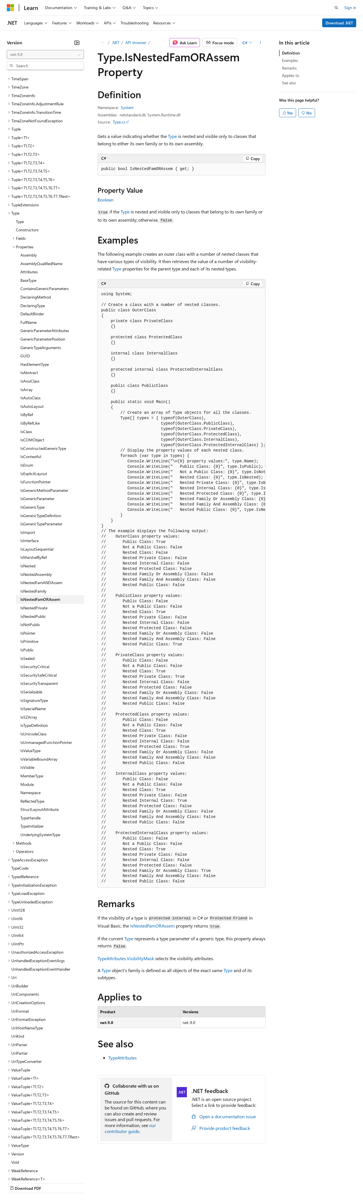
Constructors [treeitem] (27, 180)
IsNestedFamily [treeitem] (33, 541)
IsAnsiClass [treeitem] (29, 331)
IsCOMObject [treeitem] (32, 390)
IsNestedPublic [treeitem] (33, 567)
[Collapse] (77, 42)
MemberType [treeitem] (31, 726)
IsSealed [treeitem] (27, 609)
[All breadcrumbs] (102, 42)
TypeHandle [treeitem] (30, 768)
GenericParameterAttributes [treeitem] (44, 281)
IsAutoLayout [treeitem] (32, 357)
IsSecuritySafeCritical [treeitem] (38, 625)
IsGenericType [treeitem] (32, 457)
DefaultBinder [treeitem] (32, 264)
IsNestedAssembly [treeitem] (36, 525)
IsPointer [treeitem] (27, 583)
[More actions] (260, 42)
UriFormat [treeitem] (20, 961)
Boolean (105, 200)
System (127, 107)
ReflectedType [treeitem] (32, 751)
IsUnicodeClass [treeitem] (33, 684)
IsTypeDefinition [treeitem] (34, 676)
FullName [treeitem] (28, 273)
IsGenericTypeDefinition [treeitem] (40, 466)
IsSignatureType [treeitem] (34, 651)
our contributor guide (130, 1128)
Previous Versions (51, 1182)
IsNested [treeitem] (27, 516)
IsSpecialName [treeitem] (33, 659)
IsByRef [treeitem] (26, 365)
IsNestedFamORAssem (152, 926)
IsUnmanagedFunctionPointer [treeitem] (46, 693)
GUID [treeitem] (25, 306)
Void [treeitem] (15, 1112)
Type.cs (119, 122)
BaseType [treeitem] (28, 231)
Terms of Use (207, 1182)
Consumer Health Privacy (163, 1182)
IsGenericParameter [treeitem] (37, 449)
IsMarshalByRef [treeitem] (33, 508)
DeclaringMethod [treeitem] (35, 247)
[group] (181, 588)
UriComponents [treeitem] (25, 944)
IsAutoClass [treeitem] (30, 348)
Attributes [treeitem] (29, 222)
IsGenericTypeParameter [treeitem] (41, 474)
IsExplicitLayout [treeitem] (33, 424)
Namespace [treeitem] (30, 743)
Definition (291, 53)
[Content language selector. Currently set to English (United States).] (33, 1169)
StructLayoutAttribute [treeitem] (39, 760)
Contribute (101, 1182)
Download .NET (339, 23)
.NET (115, 42)
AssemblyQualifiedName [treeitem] (41, 214)
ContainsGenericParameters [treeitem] (44, 239)
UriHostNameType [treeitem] (27, 978)
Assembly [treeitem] (28, 205)
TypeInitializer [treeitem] (32, 776)
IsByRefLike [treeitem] (30, 373)
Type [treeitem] (20, 172)
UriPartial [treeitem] (19, 1003)
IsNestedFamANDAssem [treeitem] (41, 533)
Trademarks (235, 1182)
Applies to (290, 75)
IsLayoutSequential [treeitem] (36, 499)
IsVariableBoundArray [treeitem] (39, 709)
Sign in (350, 7)
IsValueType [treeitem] (30, 701)
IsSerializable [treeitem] (31, 642)
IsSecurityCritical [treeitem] (34, 617)
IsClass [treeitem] (26, 382)
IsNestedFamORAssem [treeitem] (40, 550)
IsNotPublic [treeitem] (30, 575)
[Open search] (336, 8)
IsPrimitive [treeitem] (29, 592)
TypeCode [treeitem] (19, 818)
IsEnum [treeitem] (26, 415)
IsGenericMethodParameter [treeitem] (44, 441)
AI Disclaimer (18, 1182)
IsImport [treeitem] (27, 483)
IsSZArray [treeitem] (28, 667)
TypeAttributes (122, 1058)
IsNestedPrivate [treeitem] (33, 558)
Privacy (124, 1182)
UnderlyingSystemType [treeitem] (40, 785)
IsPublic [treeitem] (27, 600)
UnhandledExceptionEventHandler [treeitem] (40, 919)
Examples (290, 60)
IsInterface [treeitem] (29, 491)
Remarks (289, 68)
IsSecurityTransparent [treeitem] (39, 634)
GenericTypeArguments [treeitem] (40, 298)
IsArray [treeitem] (26, 340)
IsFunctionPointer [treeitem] (35, 432)
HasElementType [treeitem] (34, 315)
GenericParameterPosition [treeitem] (42, 289)
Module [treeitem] (27, 735)
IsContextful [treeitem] (30, 407)
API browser (135, 42)
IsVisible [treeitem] (27, 718)
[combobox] (45, 54)
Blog (77, 1182)
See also (289, 82)
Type (172, 136)
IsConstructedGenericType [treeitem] (43, 399)
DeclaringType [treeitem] (32, 256)
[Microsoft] (10, 7)
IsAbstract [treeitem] (29, 323)
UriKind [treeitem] (17, 986)
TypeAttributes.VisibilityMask (126, 958)
